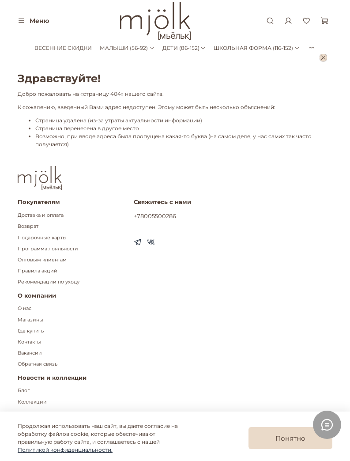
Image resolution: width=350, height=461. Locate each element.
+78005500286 (155, 215)
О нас (24, 308)
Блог (24, 390)
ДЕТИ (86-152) (184, 48)
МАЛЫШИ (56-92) (127, 48)
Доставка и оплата (41, 215)
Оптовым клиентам (42, 260)
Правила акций (37, 271)
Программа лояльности (48, 249)
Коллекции (32, 402)
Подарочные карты (42, 238)
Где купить (31, 331)
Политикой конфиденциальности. (65, 449)
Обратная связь (37, 364)
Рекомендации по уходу (48, 282)
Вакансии (30, 353)
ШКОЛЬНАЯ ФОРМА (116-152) (256, 48)
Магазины (30, 320)
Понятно (290, 438)
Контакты (29, 342)
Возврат (28, 226)
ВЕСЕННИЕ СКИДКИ (63, 48)
